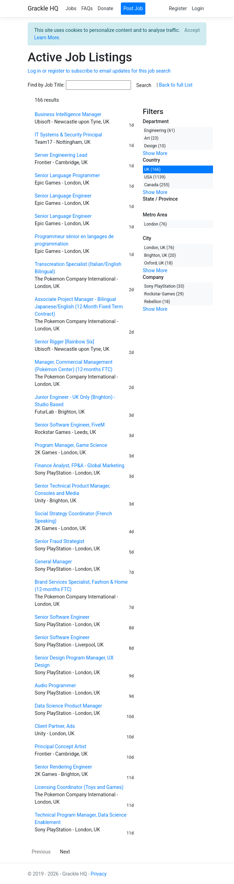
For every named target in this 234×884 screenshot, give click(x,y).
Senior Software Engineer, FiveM (70, 425)
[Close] (192, 30)
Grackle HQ (43, 8)
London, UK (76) (159, 247)
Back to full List (176, 85)
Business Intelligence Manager (68, 114)
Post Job (133, 8)
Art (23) (151, 138)
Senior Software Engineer (62, 617)
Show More (155, 153)
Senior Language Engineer (63, 196)
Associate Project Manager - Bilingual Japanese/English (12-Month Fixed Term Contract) (79, 306)
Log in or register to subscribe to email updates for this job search (99, 71)
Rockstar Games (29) (164, 294)
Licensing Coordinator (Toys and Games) (79, 787)
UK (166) (152, 169)
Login (198, 8)
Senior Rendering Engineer (63, 767)
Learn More (46, 37)
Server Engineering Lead (61, 155)
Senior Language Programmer (67, 175)
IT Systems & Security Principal (68, 135)
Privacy (98, 874)
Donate (105, 8)
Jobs (71, 8)
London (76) (155, 224)
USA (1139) (155, 177)
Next (65, 852)
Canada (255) (157, 184)
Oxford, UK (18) (158, 263)
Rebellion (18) (157, 301)
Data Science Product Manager (68, 706)
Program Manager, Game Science (71, 445)
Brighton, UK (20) (160, 255)
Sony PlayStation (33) (164, 286)
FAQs (87, 8)
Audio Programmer (55, 685)
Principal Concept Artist (60, 746)
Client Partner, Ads (55, 726)
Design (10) (155, 145)
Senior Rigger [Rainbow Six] (64, 341)
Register (178, 8)
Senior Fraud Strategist (59, 541)
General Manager (53, 561)
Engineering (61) (159, 130)
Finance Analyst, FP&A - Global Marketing (79, 465)
